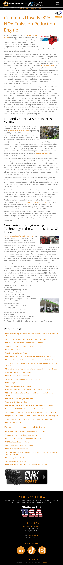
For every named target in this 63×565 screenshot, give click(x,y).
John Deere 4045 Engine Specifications (19, 445)
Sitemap (44, 562)
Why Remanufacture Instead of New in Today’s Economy (26, 339)
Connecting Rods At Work (15, 458)
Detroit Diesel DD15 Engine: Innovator (19, 399)
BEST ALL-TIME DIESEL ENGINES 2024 (19, 386)
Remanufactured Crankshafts (16, 461)
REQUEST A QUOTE (37, 9)
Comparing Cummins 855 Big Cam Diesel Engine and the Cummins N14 (31, 412)
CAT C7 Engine (11, 383)
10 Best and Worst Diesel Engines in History (21, 435)
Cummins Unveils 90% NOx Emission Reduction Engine (25, 432)
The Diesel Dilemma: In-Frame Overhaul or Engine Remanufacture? (29, 419)
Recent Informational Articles (25, 427)
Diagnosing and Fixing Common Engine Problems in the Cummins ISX (30, 356)
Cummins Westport (43, 153)
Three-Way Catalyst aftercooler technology (19, 236)
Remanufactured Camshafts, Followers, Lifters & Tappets (26, 465)
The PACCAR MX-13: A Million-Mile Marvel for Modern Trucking (28, 389)
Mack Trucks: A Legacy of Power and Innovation (23, 379)
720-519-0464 (33, 535)
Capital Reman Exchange (31, 526)
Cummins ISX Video (13, 350)
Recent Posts (13, 329)
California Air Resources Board (18, 131)
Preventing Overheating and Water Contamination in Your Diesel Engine (31, 369)
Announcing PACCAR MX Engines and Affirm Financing (25, 409)
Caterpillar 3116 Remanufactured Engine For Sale (23, 438)
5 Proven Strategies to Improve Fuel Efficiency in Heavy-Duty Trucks (30, 360)
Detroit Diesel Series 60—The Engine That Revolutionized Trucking (29, 405)
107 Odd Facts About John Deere (17, 442)
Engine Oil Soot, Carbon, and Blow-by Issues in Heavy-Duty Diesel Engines (32, 416)
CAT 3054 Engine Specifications (17, 449)
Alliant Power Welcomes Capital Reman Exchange (23, 346)
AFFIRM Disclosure (31, 559)
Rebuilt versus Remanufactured (17, 376)
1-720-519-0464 (24, 9)
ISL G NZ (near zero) (47, 66)
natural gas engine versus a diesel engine (32, 202)
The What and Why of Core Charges (18, 372)
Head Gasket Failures (13, 423)
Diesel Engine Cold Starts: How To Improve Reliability (24, 343)
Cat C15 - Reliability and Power (16, 353)
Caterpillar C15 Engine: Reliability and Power (21, 402)
